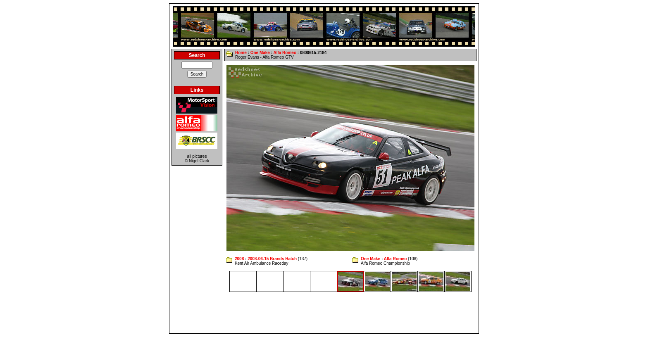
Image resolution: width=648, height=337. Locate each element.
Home (241, 52)
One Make (260, 52)
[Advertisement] (324, 312)
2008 (239, 258)
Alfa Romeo (284, 52)
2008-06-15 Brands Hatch (272, 258)
